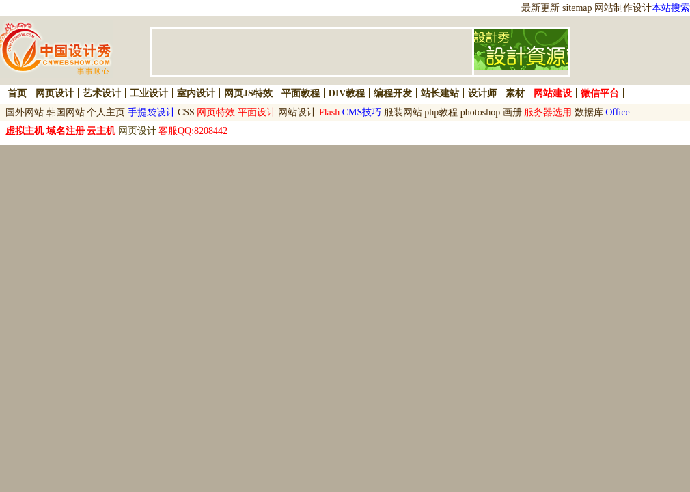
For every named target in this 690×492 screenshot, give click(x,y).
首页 (17, 93)
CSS (186, 112)
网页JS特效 (248, 93)
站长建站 (440, 93)
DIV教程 (347, 93)
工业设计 (149, 93)
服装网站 (403, 112)
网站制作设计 (623, 8)
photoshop (480, 112)
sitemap (577, 8)
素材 (515, 93)
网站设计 (297, 112)
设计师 (482, 93)
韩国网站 (65, 112)
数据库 (589, 112)
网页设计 (55, 93)
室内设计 (196, 93)
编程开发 (393, 93)
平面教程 (300, 93)
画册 (512, 112)
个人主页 (106, 112)
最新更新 (540, 8)
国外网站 (24, 112)
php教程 (441, 112)
